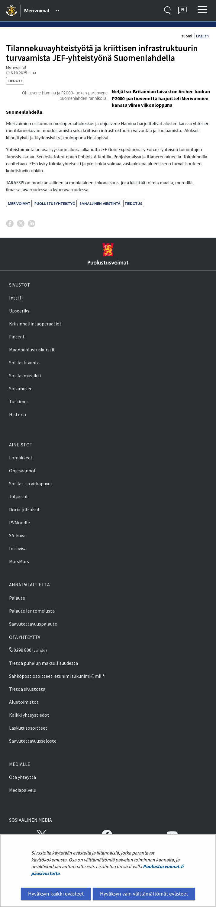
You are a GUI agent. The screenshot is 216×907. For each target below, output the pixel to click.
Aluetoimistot (24, 702)
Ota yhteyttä (22, 777)
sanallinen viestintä (100, 203)
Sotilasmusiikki (25, 376)
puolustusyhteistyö (54, 203)
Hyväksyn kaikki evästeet (56, 894)
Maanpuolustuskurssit (32, 350)
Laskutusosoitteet (28, 728)
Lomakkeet (21, 458)
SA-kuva (17, 535)
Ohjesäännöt (22, 471)
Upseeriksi (20, 311)
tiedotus (133, 203)
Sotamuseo (21, 388)
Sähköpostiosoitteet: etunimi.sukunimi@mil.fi (57, 676)
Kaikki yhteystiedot (29, 715)
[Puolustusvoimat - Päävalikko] (41, 11)
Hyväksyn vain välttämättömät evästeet (144, 894)
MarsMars (19, 561)
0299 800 (20, 650)
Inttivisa (18, 548)
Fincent (17, 337)
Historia (17, 414)
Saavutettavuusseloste (32, 741)
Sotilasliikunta (24, 363)
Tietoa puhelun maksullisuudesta (43, 663)
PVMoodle (19, 522)
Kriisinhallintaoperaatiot (35, 324)
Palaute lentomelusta (32, 611)
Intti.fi (16, 298)
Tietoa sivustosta (27, 689)
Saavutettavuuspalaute (33, 624)
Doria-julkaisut (24, 509)
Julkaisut (18, 496)
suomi (187, 36)
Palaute (17, 598)
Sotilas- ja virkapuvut (31, 483)
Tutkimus (19, 401)
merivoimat (19, 203)
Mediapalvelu (22, 790)
